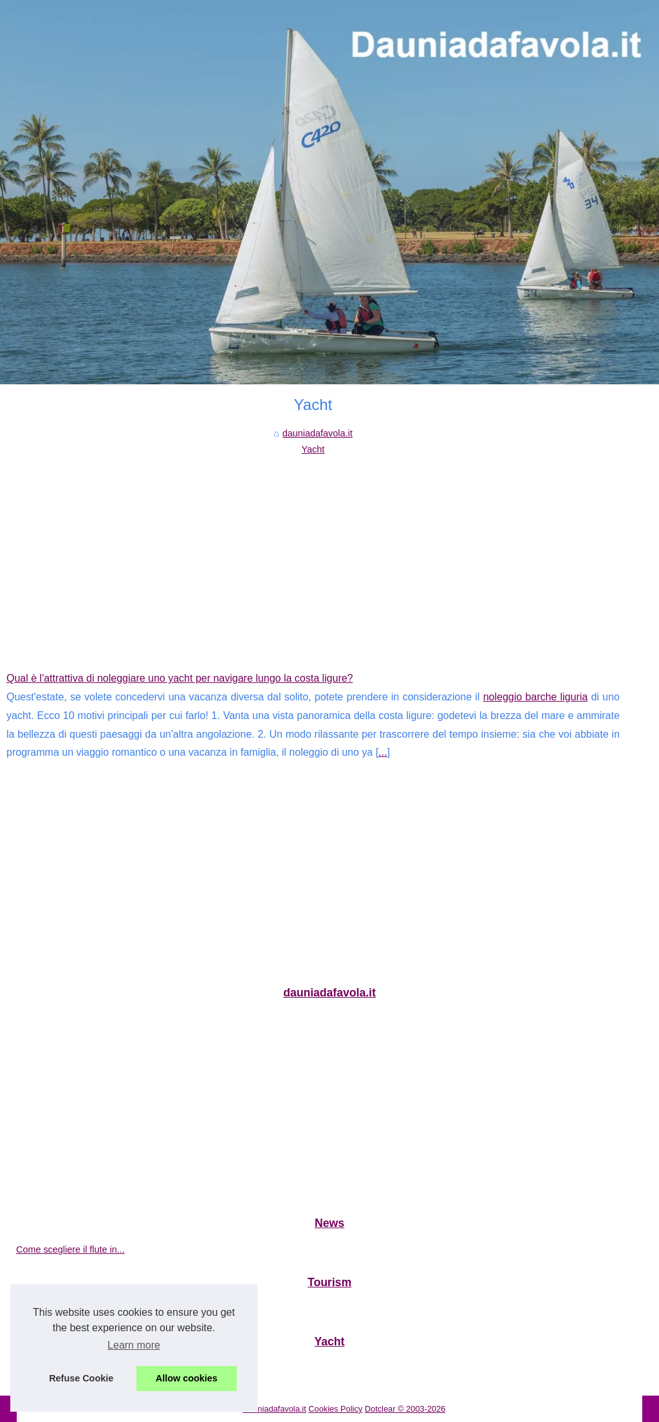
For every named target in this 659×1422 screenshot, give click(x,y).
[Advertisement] (313, 553)
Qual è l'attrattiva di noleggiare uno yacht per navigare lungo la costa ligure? (179, 678)
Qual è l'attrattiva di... (59, 1368)
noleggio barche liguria (535, 696)
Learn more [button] (133, 1345)
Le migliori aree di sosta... (69, 1309)
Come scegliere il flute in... (70, 1249)
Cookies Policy (335, 1409)
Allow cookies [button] (187, 1378)
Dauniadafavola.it (274, 1409)
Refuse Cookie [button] (81, 1378)
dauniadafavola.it (318, 433)
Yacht (313, 449)
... (382, 752)
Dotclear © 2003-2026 (405, 1409)
